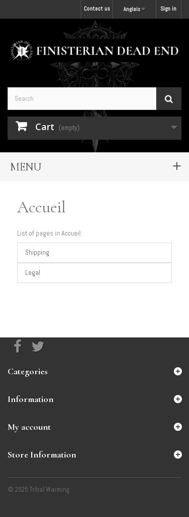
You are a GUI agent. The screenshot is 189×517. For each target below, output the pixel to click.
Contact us (97, 8)
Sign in (168, 8)
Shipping (37, 252)
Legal (32, 272)
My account (29, 426)
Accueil (41, 207)
